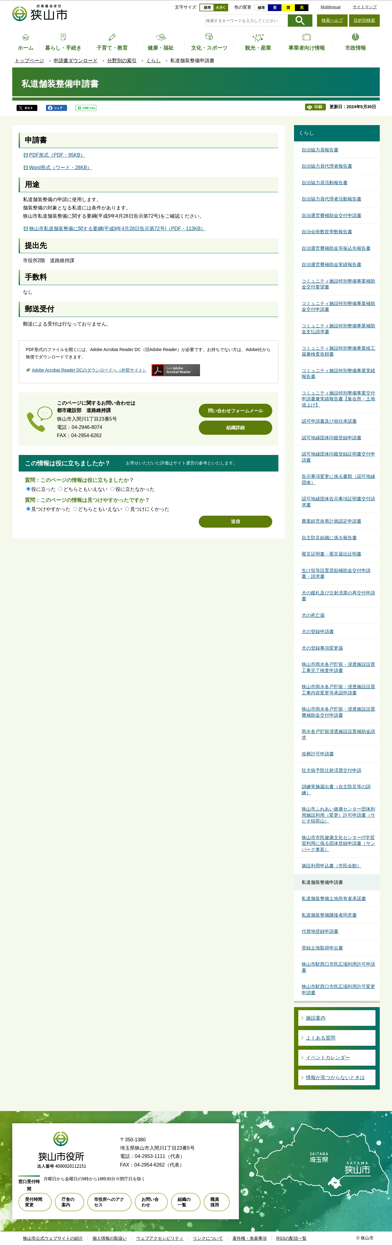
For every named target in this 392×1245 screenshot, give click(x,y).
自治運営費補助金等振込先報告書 (336, 248)
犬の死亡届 (313, 615)
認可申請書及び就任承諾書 (329, 421)
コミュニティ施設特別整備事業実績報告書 (338, 373)
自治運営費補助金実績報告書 (331, 264)
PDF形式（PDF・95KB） (57, 155)
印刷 (318, 107)
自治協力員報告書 (320, 149)
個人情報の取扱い (109, 1238)
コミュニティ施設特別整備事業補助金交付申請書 (338, 306)
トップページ (29, 60)
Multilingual (331, 7)
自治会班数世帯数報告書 (327, 231)
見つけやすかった (50, 509)
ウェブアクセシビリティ (159, 1238)
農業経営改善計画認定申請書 (331, 521)
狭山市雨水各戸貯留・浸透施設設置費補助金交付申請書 (338, 712)
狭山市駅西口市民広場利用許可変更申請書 (338, 989)
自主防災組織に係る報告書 (329, 537)
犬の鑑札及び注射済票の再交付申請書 (338, 595)
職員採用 (214, 1202)
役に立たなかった (135, 489)
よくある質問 (320, 1038)
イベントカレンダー (328, 1057)
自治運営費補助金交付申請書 (331, 215)
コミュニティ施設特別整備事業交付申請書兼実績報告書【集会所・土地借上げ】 (338, 398)
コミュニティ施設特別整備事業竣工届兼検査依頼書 (338, 351)
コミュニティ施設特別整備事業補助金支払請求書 (338, 328)
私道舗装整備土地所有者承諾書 (334, 898)
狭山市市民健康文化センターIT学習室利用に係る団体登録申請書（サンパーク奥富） (338, 843)
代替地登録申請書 (320, 931)
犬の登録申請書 (318, 631)
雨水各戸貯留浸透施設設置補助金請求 (338, 734)
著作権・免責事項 (249, 1238)
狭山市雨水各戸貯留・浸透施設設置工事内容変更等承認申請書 (338, 689)
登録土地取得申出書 (322, 947)
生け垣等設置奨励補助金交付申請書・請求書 (336, 573)
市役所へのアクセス (109, 1202)
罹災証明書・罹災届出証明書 (331, 553)
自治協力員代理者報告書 (327, 166)
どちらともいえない (85, 489)
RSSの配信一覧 (291, 1238)
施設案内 (316, 1018)
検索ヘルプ (332, 20)
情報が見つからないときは (335, 1077)
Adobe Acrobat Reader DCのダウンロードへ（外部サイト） (89, 370)
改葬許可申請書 (318, 753)
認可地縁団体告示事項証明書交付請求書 (338, 501)
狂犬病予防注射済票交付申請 (331, 770)
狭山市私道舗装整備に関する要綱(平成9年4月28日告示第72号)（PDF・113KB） (117, 228)
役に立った (43, 489)
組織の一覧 (184, 1202)
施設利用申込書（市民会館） (331, 865)
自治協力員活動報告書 (325, 182)
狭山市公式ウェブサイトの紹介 (53, 1238)
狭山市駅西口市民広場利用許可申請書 (338, 967)
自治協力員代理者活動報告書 (331, 198)
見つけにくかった (149, 509)
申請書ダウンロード (76, 60)
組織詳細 (235, 427)
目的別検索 (364, 20)
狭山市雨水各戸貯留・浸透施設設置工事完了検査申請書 (338, 667)
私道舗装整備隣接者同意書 (329, 915)
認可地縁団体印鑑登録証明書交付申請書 (338, 457)
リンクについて (208, 1238)
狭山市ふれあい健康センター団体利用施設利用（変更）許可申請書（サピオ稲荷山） (338, 814)
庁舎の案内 (68, 1202)
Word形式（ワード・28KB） (60, 167)
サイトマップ (365, 7)
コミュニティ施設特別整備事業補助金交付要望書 (338, 284)
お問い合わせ (150, 1202)
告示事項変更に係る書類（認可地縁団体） (338, 479)
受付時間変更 (33, 1202)
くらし (153, 60)
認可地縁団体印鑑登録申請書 (331, 437)
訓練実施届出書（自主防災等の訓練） (336, 789)
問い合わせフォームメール (235, 410)
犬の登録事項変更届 (322, 648)
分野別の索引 (122, 60)
